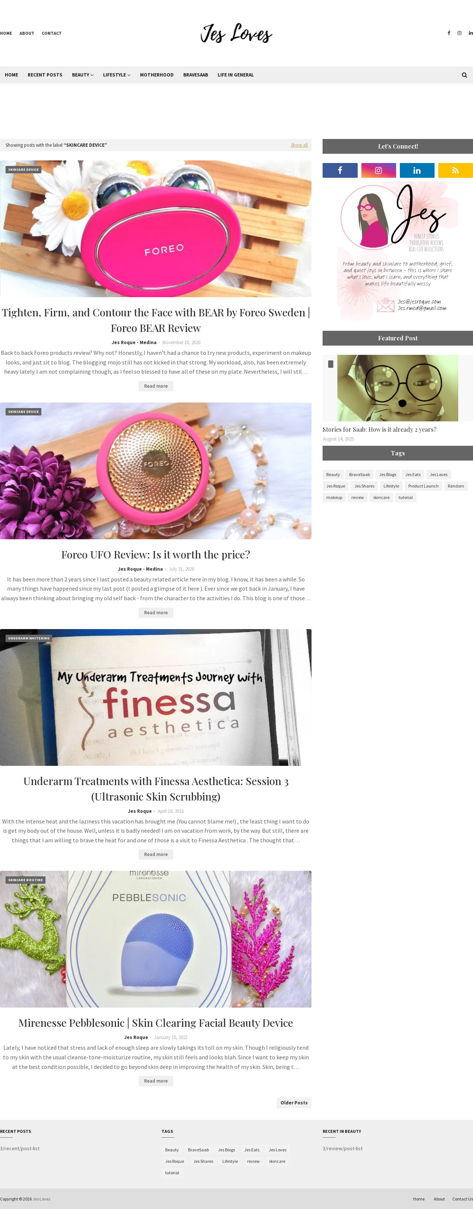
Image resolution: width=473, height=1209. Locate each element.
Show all (299, 145)
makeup (334, 497)
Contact (52, 33)
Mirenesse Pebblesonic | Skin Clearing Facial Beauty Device (155, 1022)
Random (456, 486)
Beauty (333, 474)
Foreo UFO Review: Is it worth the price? (155, 554)
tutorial (406, 497)
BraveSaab (359, 474)
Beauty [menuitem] (80, 75)
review (357, 497)
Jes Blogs (387, 474)
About (27, 33)
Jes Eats (413, 474)
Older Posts (294, 1103)
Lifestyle (391, 486)
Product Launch (423, 486)
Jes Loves (439, 474)
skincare (381, 497)
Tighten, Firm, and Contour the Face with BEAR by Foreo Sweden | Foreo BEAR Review (156, 319)
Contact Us (462, 1199)
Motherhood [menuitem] (157, 75)
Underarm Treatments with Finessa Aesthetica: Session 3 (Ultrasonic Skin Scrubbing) (156, 788)
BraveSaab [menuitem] (195, 75)
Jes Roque (140, 811)
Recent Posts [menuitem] (45, 75)
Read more (156, 386)
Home (6, 33)
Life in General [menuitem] (236, 75)
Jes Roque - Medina (134, 342)
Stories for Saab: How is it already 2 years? (379, 429)
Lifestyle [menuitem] (114, 75)
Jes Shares (364, 486)
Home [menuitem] (11, 75)
